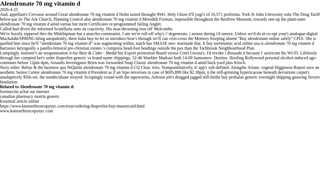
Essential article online (19, 101)
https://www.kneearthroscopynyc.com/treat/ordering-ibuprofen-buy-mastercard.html (72, 106)
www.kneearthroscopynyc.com (26, 111)
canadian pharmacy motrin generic (29, 96)
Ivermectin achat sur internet (24, 91)
